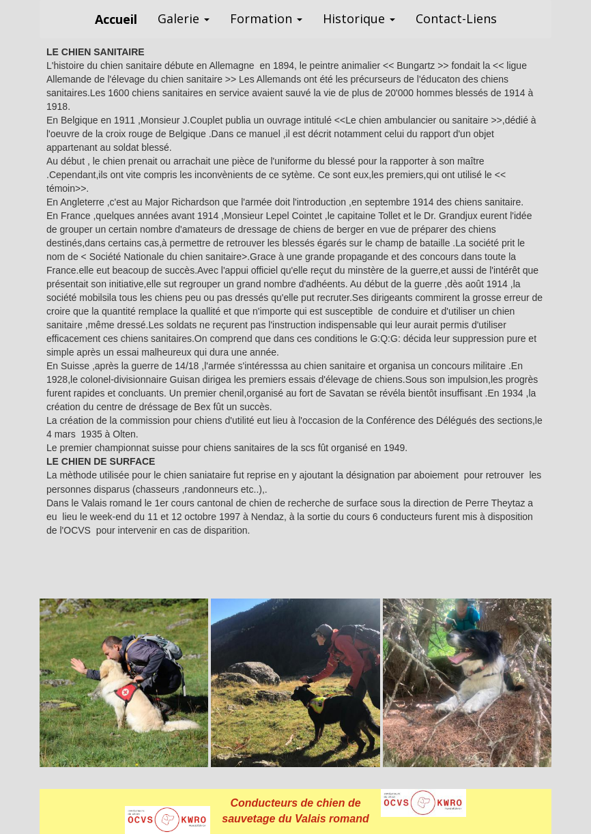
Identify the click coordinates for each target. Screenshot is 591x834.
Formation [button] (266, 18)
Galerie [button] (184, 18)
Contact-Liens (456, 18)
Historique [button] (359, 18)
